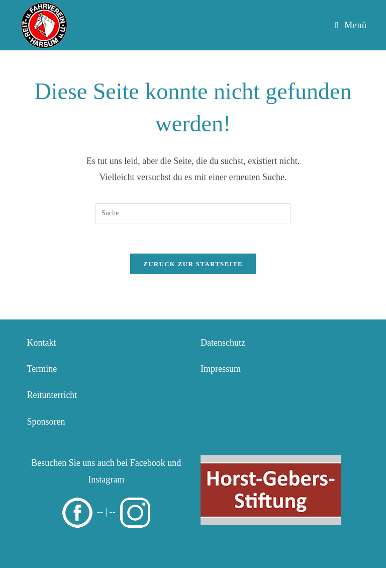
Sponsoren (46, 422)
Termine (42, 369)
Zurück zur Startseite (193, 264)
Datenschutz (223, 343)
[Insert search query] (193, 213)
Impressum (221, 369)
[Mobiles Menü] (351, 25)
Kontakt (41, 343)
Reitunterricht (52, 395)
